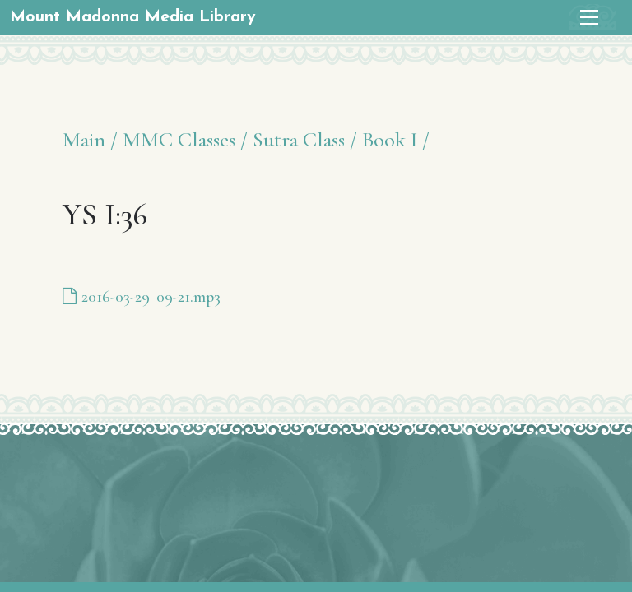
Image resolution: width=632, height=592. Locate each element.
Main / (90, 139)
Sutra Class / (305, 139)
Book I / (396, 139)
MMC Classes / (185, 139)
